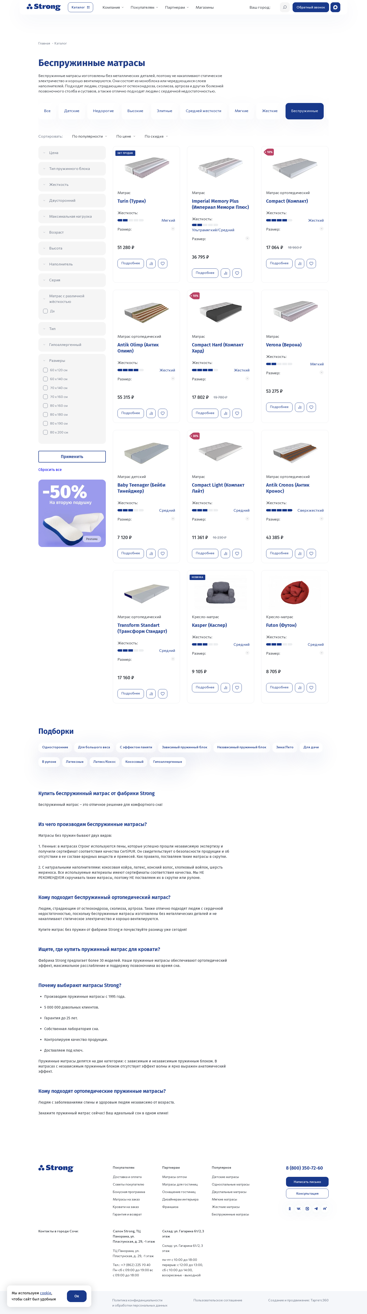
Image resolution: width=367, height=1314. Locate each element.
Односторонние (55, 747)
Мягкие (241, 110)
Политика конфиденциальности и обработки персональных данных (139, 1302)
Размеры (57, 360)
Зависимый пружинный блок (184, 747)
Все (47, 110)
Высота (55, 248)
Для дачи (311, 747)
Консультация (307, 1193)
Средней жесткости (203, 110)
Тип (52, 328)
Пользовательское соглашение (218, 1300)
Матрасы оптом (174, 1176)
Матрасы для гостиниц (180, 1184)
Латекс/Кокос (104, 761)
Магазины (205, 7)
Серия (54, 280)
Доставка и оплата (127, 1176)
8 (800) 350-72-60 (304, 1167)
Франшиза (170, 1206)
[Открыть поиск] (285, 7)
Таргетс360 (320, 1300)
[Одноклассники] (290, 1208)
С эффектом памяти (136, 747)
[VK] (298, 1208)
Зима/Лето (285, 747)
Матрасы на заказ (126, 1199)
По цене (123, 136)
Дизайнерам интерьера (180, 1199)
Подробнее (131, 263)
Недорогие (103, 110)
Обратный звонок (311, 7)
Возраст (56, 232)
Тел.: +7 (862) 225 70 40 (131, 1264)
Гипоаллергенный (65, 344)
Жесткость (59, 184)
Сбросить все (50, 469)
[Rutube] (325, 1208)
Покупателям (142, 7)
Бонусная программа (129, 1191)
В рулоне (49, 761)
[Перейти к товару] (146, 214)
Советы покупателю (128, 1184)
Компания (111, 7)
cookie (45, 1293)
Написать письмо (307, 1181)
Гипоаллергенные (167, 761)
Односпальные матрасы (231, 1184)
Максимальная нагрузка (70, 216)
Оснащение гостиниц (179, 1191)
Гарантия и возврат (127, 1214)
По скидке (154, 136)
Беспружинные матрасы (230, 1214)
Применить (72, 456)
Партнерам (175, 7)
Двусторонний (62, 200)
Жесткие (270, 110)
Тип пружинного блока (69, 168)
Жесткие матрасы (226, 1206)
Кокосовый (134, 761)
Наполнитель (61, 264)
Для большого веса (94, 747)
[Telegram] (316, 1208)
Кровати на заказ (126, 1206)
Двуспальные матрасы (229, 1191)
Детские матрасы (225, 1176)
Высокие (135, 110)
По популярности (87, 136)
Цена (53, 152)
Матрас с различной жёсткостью (66, 299)
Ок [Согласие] (76, 1296)
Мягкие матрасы (224, 1199)
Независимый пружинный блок (241, 747)
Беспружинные (304, 110)
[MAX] (307, 1208)
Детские (71, 110)
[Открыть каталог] (80, 7)
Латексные (75, 761)
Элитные (164, 110)
